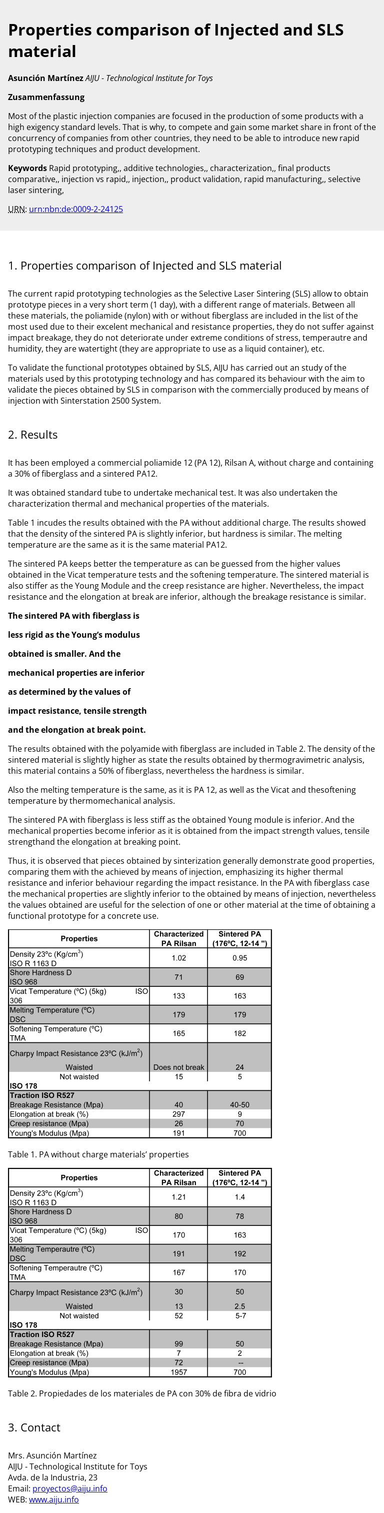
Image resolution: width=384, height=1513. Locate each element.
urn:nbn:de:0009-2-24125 (76, 209)
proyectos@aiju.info (70, 1488)
